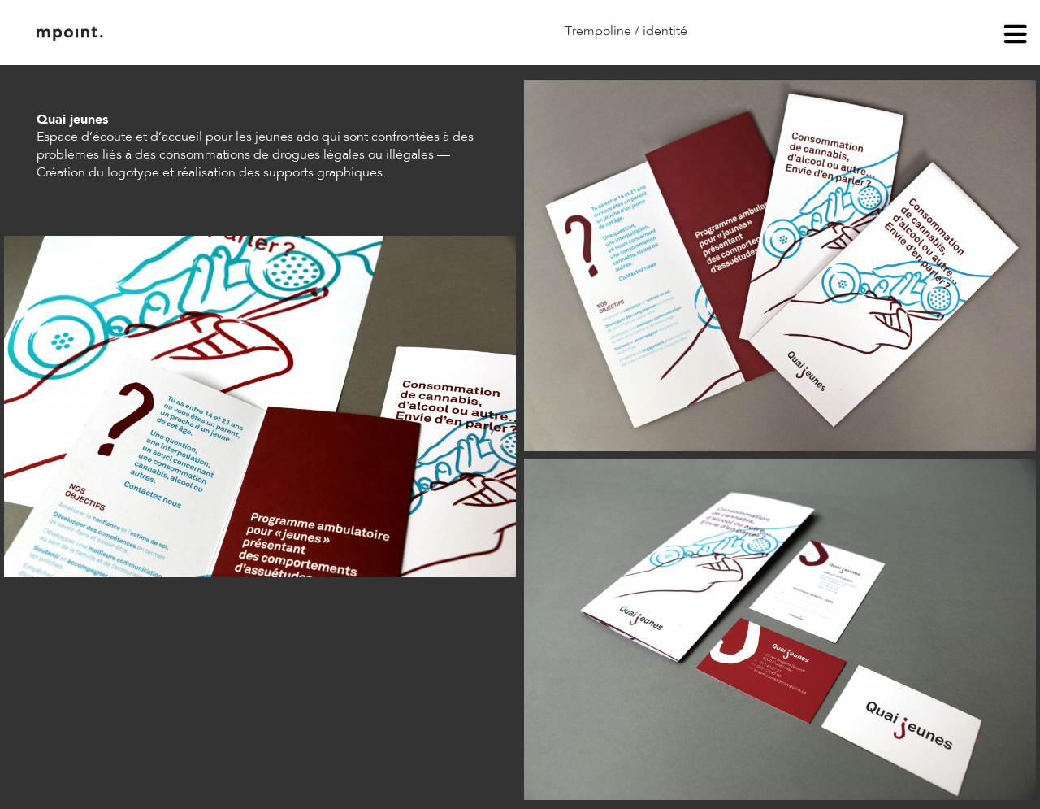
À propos (201, 33)
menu (1015, 36)
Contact (283, 33)
